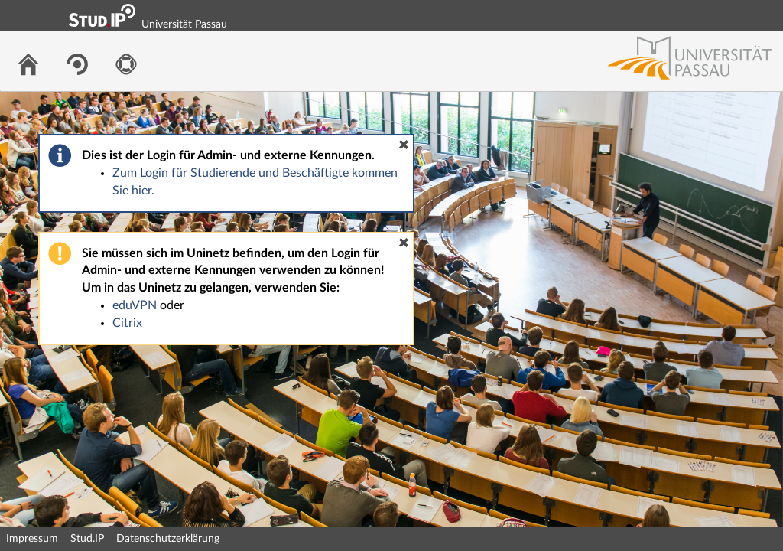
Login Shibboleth (686, 15)
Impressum (32, 538)
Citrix (127, 323)
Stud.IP (87, 538)
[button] (404, 145)
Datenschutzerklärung (167, 538)
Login (764, 15)
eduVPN (134, 305)
